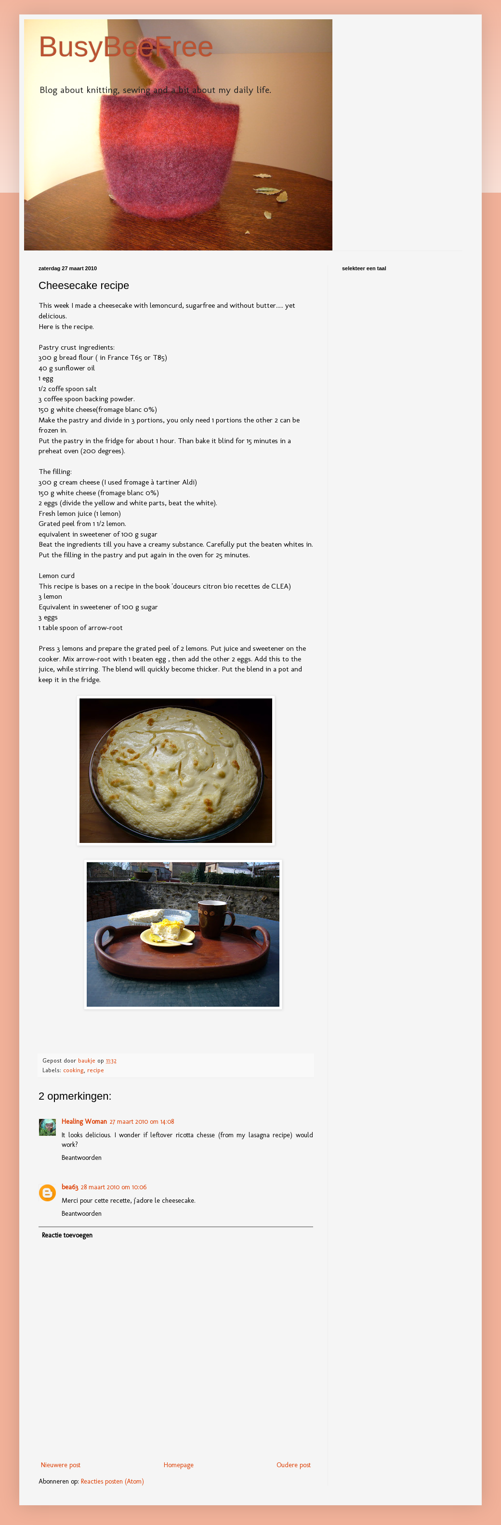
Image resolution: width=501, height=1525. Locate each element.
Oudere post (294, 1465)
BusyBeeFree (126, 46)
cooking (73, 1070)
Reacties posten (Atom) (112, 1481)
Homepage (179, 1465)
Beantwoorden (82, 1158)
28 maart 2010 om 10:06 (113, 1187)
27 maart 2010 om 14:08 (142, 1121)
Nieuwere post (60, 1465)
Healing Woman (84, 1121)
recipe (95, 1070)
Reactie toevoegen (67, 1235)
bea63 (70, 1187)
